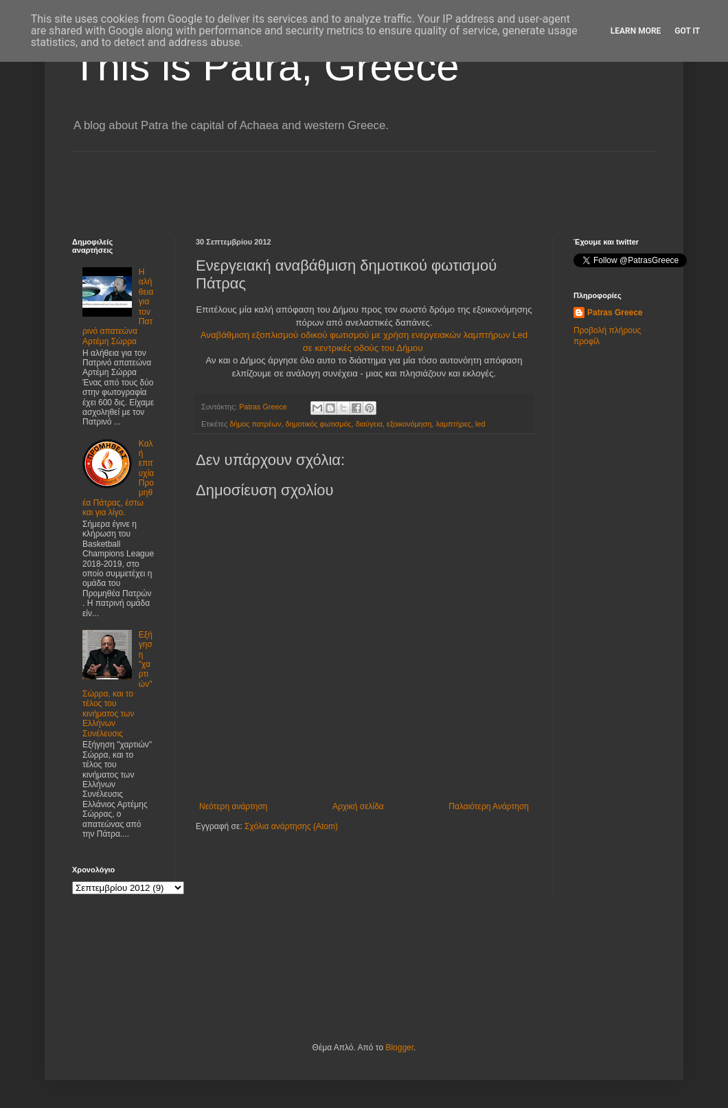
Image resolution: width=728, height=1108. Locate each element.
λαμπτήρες (453, 424)
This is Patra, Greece (265, 66)
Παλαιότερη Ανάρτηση (488, 806)
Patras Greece (615, 312)
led (480, 424)
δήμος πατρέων (255, 424)
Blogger (399, 1047)
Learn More (636, 31)
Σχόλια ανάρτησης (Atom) (291, 826)
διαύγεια (369, 424)
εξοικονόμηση (409, 424)
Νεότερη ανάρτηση (233, 806)
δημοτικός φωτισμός (318, 424)
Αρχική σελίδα (358, 806)
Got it (687, 31)
